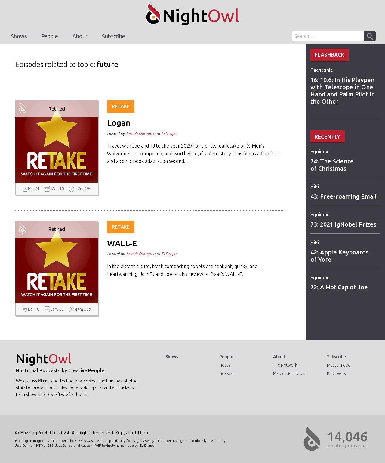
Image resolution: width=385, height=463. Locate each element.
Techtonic (321, 70)
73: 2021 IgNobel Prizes (343, 224)
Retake (121, 106)
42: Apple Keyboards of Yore (339, 256)
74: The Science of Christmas (332, 165)
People (49, 36)
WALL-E (122, 243)
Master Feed (338, 365)
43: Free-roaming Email (343, 196)
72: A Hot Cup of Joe (339, 287)
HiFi (314, 186)
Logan (119, 123)
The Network (285, 365)
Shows (19, 36)
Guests (226, 373)
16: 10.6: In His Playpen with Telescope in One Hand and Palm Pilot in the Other (342, 90)
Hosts (224, 365)
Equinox (319, 151)
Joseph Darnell (138, 133)
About (80, 36)
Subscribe (113, 36)
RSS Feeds (336, 373)
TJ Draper (169, 133)
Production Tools (289, 373)
